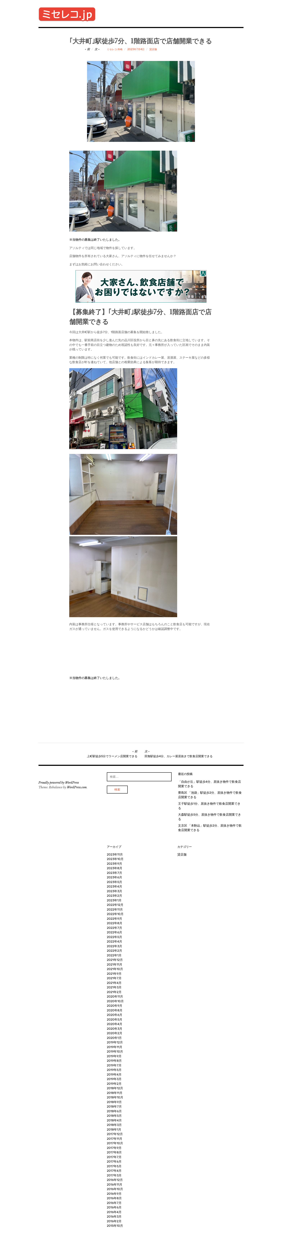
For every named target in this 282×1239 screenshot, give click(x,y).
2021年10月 (115, 969)
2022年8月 (114, 923)
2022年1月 (114, 955)
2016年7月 (114, 1203)
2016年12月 (115, 1180)
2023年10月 (115, 859)
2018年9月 (114, 1102)
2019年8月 (114, 1060)
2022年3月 (114, 946)
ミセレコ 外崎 (114, 49)
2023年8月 (114, 868)
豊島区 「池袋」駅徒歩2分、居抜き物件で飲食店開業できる (210, 795)
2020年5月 (114, 1019)
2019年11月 (114, 1047)
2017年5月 (114, 1166)
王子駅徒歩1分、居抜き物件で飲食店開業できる (209, 806)
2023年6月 (114, 877)
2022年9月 (114, 918)
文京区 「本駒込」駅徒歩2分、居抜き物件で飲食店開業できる (210, 828)
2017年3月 (114, 1175)
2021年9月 (114, 973)
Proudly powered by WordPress (58, 782)
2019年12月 (115, 1042)
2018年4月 (114, 1120)
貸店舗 (153, 49)
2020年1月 (114, 1038)
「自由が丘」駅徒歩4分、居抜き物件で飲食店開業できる (209, 784)
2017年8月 (114, 1152)
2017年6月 (114, 1161)
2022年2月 (114, 950)
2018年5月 (114, 1115)
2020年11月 (115, 996)
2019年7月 (114, 1065)
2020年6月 (114, 1015)
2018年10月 (115, 1097)
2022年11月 (115, 909)
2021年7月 (114, 978)
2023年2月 (114, 895)
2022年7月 (114, 928)
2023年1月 (114, 900)
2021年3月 (114, 987)
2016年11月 (114, 1184)
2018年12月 (115, 1088)
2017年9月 (114, 1148)
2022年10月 (115, 914)
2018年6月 (114, 1111)
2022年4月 (114, 941)
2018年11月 (114, 1093)
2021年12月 (115, 960)
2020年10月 (115, 1001)
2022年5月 (114, 937)
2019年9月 (114, 1056)
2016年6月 (114, 1207)
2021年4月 (114, 983)
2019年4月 (114, 1074)
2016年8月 (114, 1198)
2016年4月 (114, 1212)
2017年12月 (115, 1134)
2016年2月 (114, 1221)
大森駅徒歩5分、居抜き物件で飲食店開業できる (209, 817)
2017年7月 (114, 1157)
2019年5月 (114, 1070)
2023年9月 (114, 863)
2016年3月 (114, 1216)
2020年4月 (114, 1024)
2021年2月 (114, 992)
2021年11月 (114, 964)
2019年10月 (115, 1051)
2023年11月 (115, 854)
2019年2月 (114, 1083)
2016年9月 (114, 1193)
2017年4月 (114, 1170)
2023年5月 (114, 882)
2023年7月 (114, 873)
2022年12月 (115, 905)
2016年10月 (115, 1189)
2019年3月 (114, 1079)
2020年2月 (114, 1033)
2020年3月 (114, 1028)
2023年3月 (114, 891)
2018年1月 (114, 1129)
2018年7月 (114, 1106)
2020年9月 (114, 1005)
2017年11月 (114, 1138)
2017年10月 (115, 1143)
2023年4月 (114, 886)
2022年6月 (114, 932)
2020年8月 (114, 1010)
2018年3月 (114, 1125)
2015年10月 (115, 1225)
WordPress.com (77, 787)
